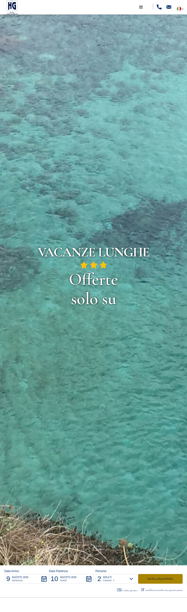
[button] (141, 7)
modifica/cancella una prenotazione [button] (162, 590)
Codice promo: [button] (127, 590)
